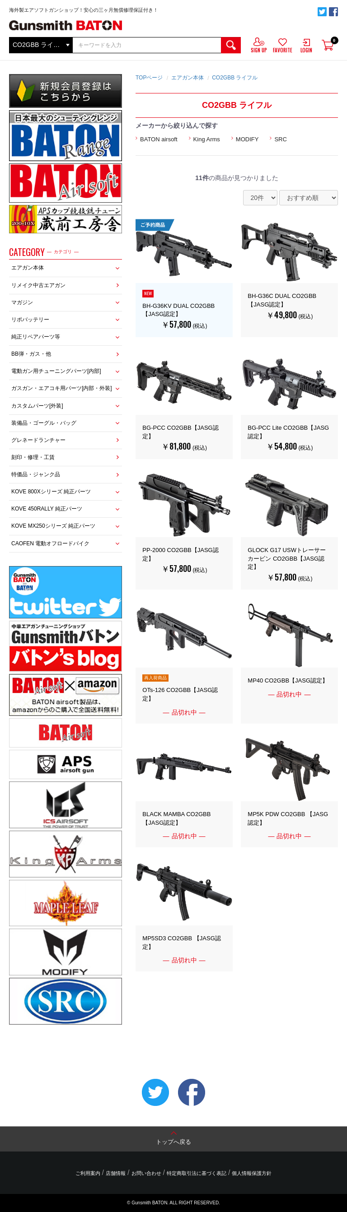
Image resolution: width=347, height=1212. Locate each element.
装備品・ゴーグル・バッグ (43, 423)
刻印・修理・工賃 (33, 457)
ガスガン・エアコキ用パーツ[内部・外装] (61, 388)
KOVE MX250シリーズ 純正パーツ (53, 526)
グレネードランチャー (38, 440)
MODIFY (247, 139)
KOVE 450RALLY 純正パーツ (46, 509)
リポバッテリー (30, 319)
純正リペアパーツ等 (35, 337)
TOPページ (149, 77)
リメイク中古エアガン (38, 285)
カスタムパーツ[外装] (37, 406)
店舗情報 (116, 1173)
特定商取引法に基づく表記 (196, 1173)
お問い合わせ (146, 1173)
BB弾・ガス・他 (31, 354)
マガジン (22, 302)
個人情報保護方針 (252, 1173)
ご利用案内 (87, 1173)
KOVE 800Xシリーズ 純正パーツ (51, 491)
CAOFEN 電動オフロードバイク (50, 543)
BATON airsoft (159, 139)
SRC (280, 139)
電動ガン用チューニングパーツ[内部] (56, 371)
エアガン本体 (27, 268)
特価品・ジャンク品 (35, 474)
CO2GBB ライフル (235, 77)
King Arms (206, 139)
